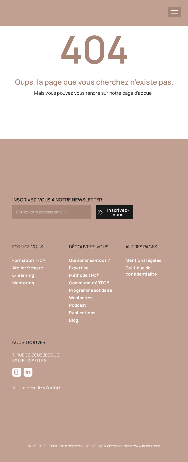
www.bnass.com (146, 445)
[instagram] (16, 372)
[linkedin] (28, 372)
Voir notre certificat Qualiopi (36, 387)
